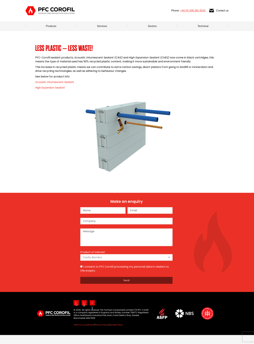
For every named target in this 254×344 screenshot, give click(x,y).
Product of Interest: (92, 261)
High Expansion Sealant (50, 97)
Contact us (219, 19)
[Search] (214, 4)
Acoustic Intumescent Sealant (54, 91)
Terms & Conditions (83, 333)
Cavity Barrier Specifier (161, 4)
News (133, 5)
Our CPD (190, 4)
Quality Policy (116, 333)
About (117, 5)
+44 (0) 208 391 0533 (192, 19)
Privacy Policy (101, 333)
